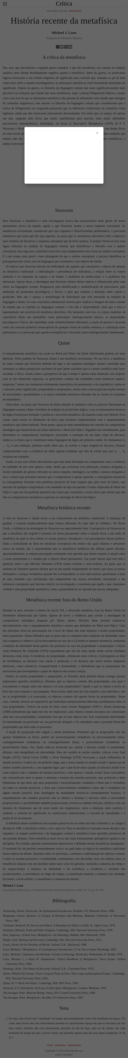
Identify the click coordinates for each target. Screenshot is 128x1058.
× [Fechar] (97, 133)
